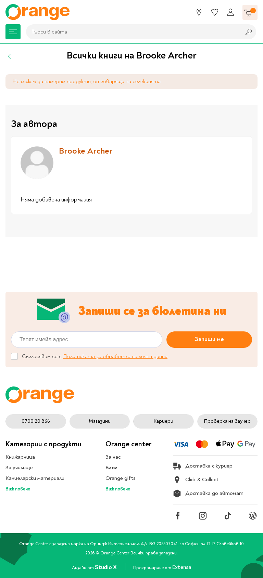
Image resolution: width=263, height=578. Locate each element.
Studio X (106, 567)
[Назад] (9, 56)
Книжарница (20, 457)
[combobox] (132, 31)
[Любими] (214, 12)
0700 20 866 (36, 421)
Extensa (181, 567)
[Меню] (13, 31)
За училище (19, 467)
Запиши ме (209, 339)
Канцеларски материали (34, 478)
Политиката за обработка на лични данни (115, 356)
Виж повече (17, 489)
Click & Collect (195, 480)
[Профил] (230, 12)
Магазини (100, 421)
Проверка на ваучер (227, 421)
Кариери (163, 421)
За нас (113, 457)
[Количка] (250, 12)
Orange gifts (120, 478)
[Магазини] (199, 12)
